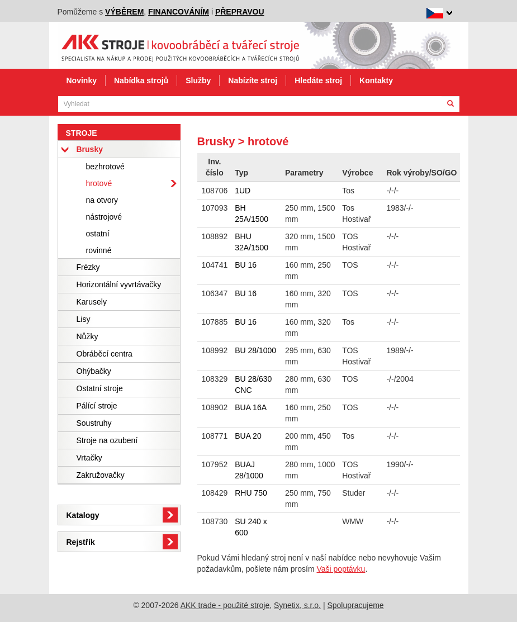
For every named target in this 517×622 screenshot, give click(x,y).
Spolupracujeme (355, 605)
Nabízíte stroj (252, 80)
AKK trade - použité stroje (225, 605)
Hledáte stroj (318, 80)
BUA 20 (248, 435)
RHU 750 (251, 492)
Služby (198, 80)
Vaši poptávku (341, 568)
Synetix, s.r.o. (297, 605)
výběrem (124, 11)
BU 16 (246, 264)
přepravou (239, 11)
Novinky (82, 80)
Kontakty (376, 80)
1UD (242, 190)
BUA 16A (251, 407)
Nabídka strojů (141, 80)
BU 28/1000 (255, 350)
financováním (178, 11)
